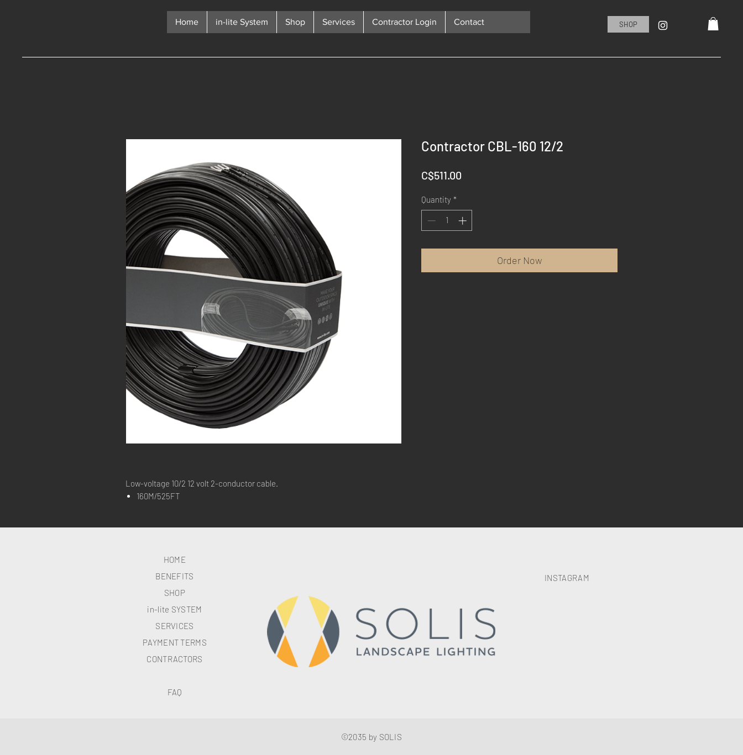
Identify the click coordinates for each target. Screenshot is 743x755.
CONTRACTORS (174, 659)
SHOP (174, 593)
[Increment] (463, 220)
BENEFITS (174, 576)
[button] (713, 23)
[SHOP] (628, 24)
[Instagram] (663, 25)
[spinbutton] (447, 220)
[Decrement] (430, 220)
